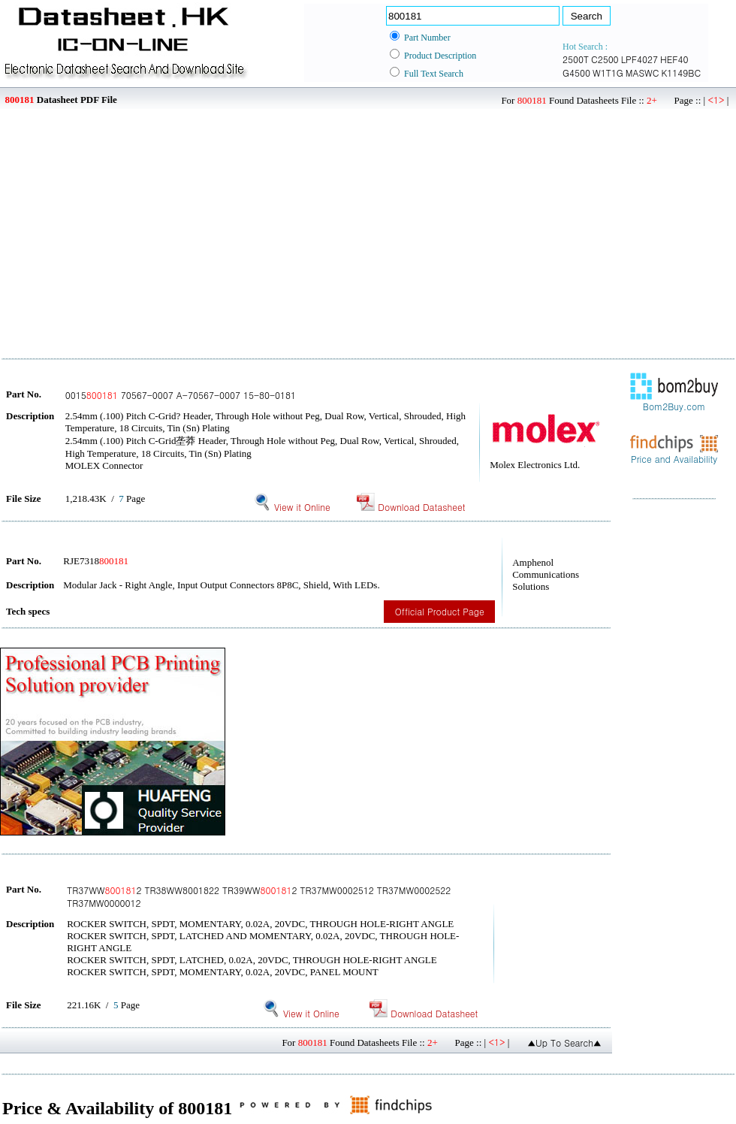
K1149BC (681, 72)
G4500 (576, 72)
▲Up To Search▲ (564, 1042)
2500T (576, 59)
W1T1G (608, 72)
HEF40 (674, 59)
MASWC (642, 72)
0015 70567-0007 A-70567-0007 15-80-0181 (180, 394)
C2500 (605, 59)
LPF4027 (639, 59)
